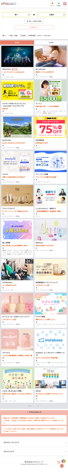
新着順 (17, 42)
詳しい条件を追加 (34, 21)
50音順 (51, 42)
